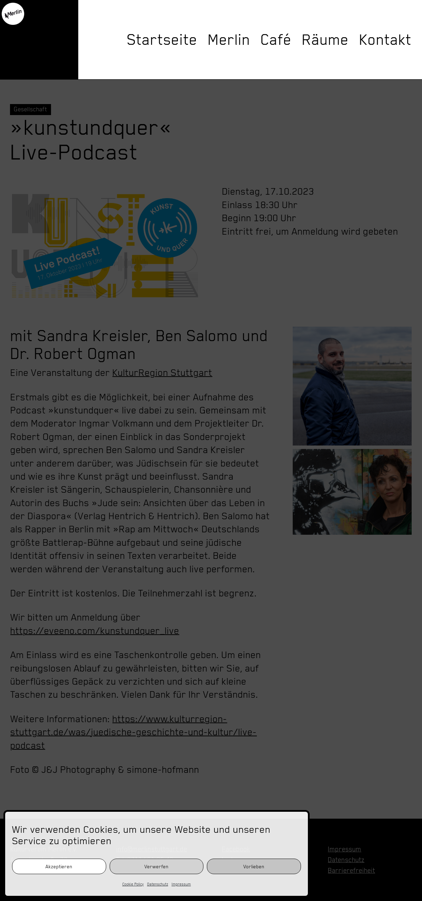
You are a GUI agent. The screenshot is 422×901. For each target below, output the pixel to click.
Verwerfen (156, 866)
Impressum (181, 884)
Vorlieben (253, 866)
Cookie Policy (133, 884)
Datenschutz (157, 884)
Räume (325, 39)
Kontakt (385, 39)
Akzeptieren (59, 866)
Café (276, 39)
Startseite (162, 39)
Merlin (229, 39)
